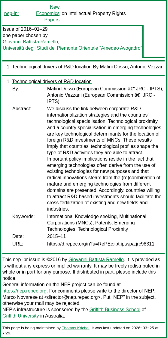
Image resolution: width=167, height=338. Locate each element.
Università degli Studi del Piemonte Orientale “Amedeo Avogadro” (72, 48)
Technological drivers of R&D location (52, 66)
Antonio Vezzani (147, 66)
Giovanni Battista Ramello (30, 41)
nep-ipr (11, 13)
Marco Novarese (20, 297)
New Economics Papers (47, 13)
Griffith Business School (115, 309)
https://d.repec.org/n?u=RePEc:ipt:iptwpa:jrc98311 (100, 243)
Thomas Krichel (75, 328)
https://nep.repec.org (24, 290)
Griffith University (20, 315)
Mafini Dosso (114, 66)
